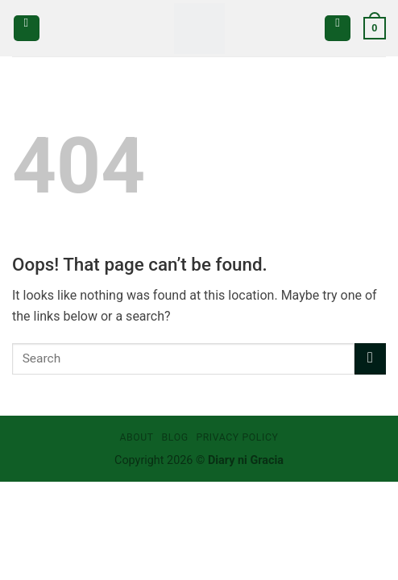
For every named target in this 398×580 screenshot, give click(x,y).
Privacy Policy (237, 437)
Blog (175, 437)
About (136, 437)
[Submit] (370, 359)
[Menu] (26, 28)
